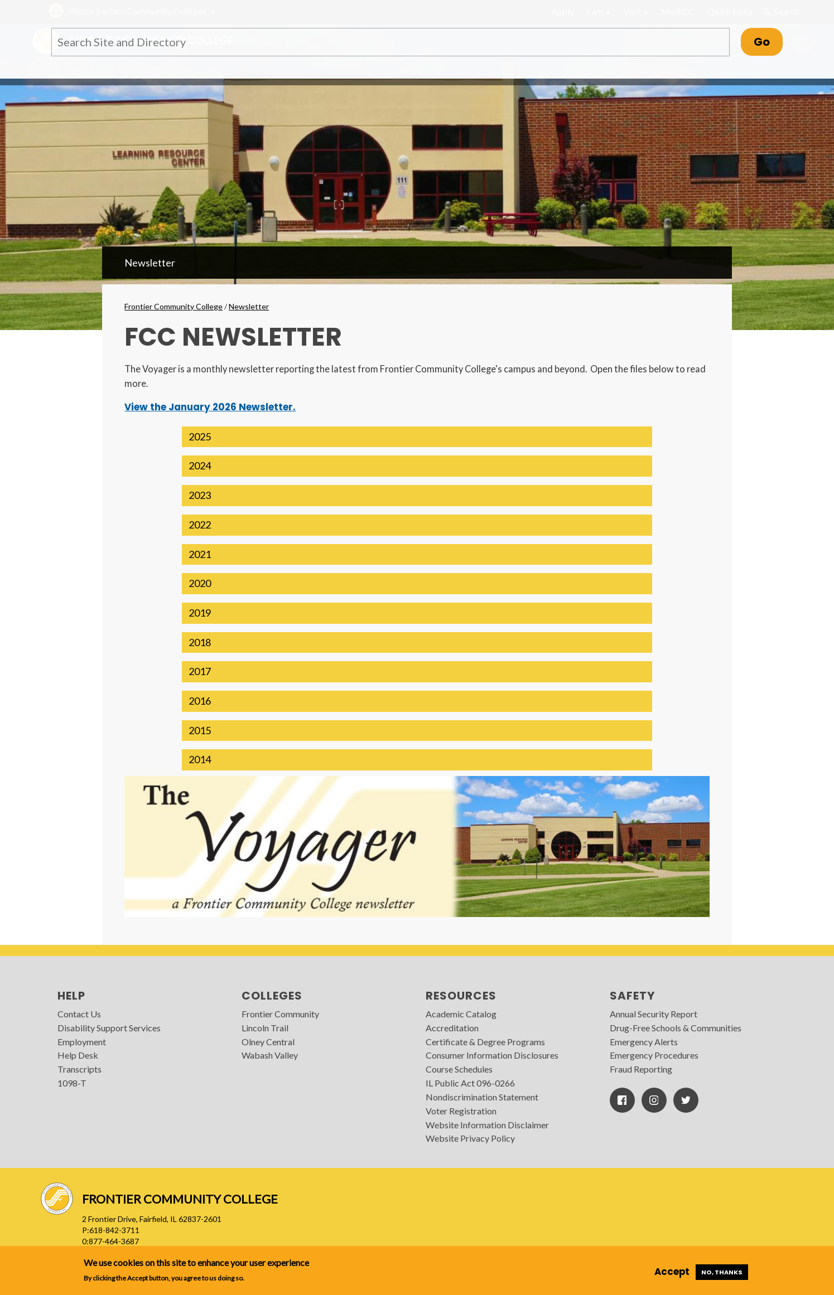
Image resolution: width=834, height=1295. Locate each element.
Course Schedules (459, 1069)
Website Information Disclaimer (487, 1124)
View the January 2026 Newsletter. (210, 407)
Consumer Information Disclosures (492, 1055)
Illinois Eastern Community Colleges (137, 11)
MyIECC (678, 11)
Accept (672, 1271)
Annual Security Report (653, 1013)
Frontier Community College (173, 306)
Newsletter (149, 262)
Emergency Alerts (644, 1041)
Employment (81, 1041)
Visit (635, 11)
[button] (417, 437)
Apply (562, 11)
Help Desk (77, 1055)
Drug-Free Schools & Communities (675, 1027)
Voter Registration (461, 1110)
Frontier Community (280, 1013)
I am (598, 11)
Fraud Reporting (641, 1069)
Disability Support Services (109, 1027)
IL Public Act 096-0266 (470, 1083)
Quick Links (730, 11)
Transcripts (79, 1069)
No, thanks (722, 1272)
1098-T (71, 1083)
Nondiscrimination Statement (482, 1097)
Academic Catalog (461, 1013)
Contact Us (79, 1013)
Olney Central (268, 1041)
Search (780, 11)
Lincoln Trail (265, 1027)
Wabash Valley (270, 1055)
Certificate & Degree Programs (485, 1041)
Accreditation (452, 1027)
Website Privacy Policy (470, 1138)
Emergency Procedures (654, 1055)
